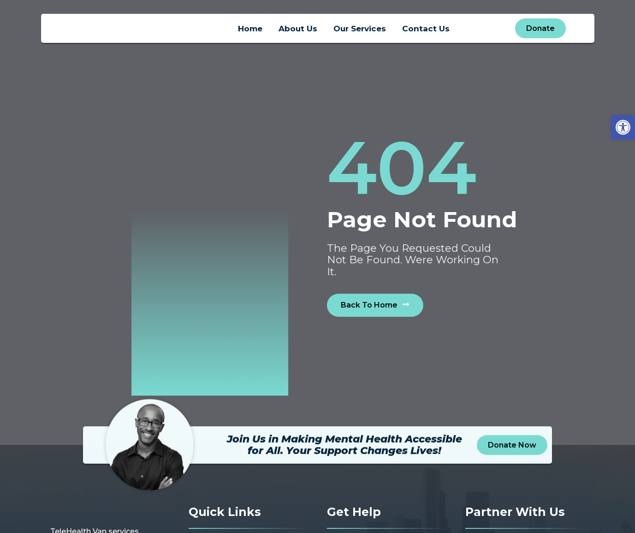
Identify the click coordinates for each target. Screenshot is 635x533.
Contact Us (426, 31)
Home (250, 31)
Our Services (359, 31)
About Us (298, 31)
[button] (623, 127)
